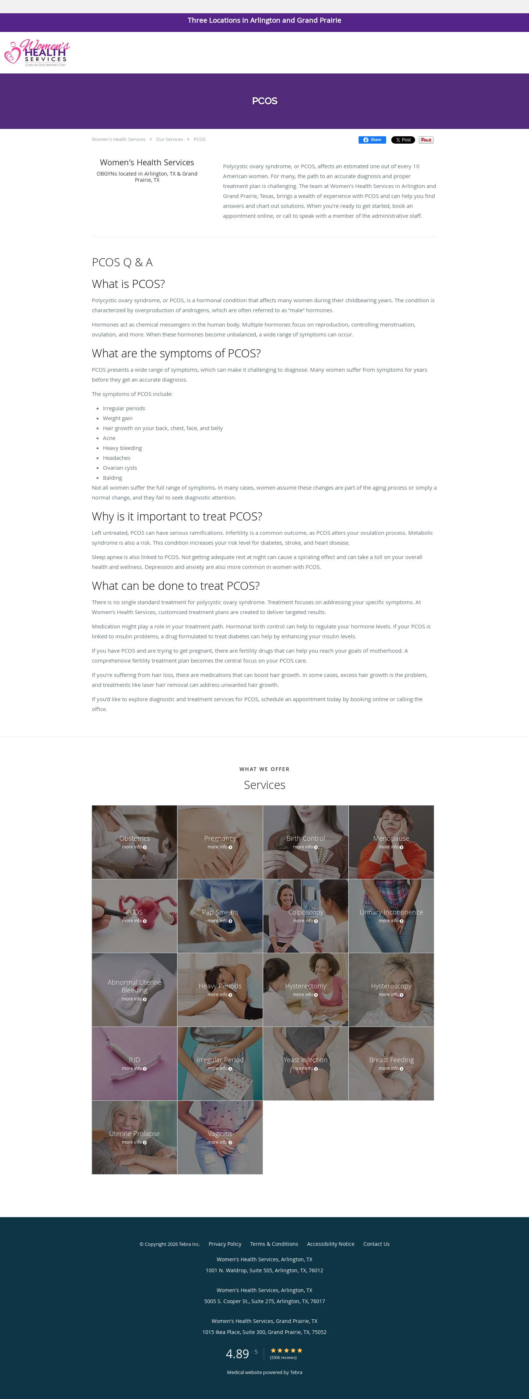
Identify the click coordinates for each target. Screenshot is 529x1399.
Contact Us (376, 1243)
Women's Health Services (118, 139)
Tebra (296, 1372)
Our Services (169, 139)
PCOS (200, 139)
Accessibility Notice (331, 1243)
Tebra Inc (189, 1244)
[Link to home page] (35, 52)
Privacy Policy (225, 1243)
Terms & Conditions (274, 1243)
